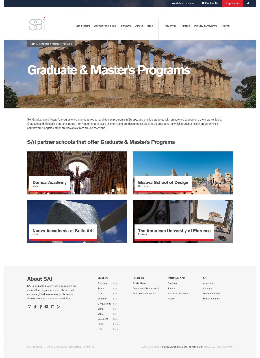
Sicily (100, 313)
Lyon (100, 329)
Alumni (171, 298)
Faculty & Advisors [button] (205, 25)
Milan (100, 293)
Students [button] (170, 25)
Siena (100, 308)
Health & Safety (211, 298)
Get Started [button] (83, 25)
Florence (102, 283)
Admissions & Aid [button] (105, 25)
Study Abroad (140, 283)
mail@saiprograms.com (174, 346)
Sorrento (102, 298)
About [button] (139, 25)
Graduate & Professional (146, 288)
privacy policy (196, 346)
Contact (207, 288)
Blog (150, 25)
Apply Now (232, 3)
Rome (101, 288)
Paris (100, 323)
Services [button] (126, 25)
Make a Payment (212, 293)
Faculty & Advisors (178, 293)
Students (172, 283)
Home (33, 43)
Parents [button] (185, 25)
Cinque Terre (104, 303)
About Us (208, 283)
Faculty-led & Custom (144, 293)
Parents (172, 288)
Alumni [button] (226, 25)
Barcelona (103, 318)
